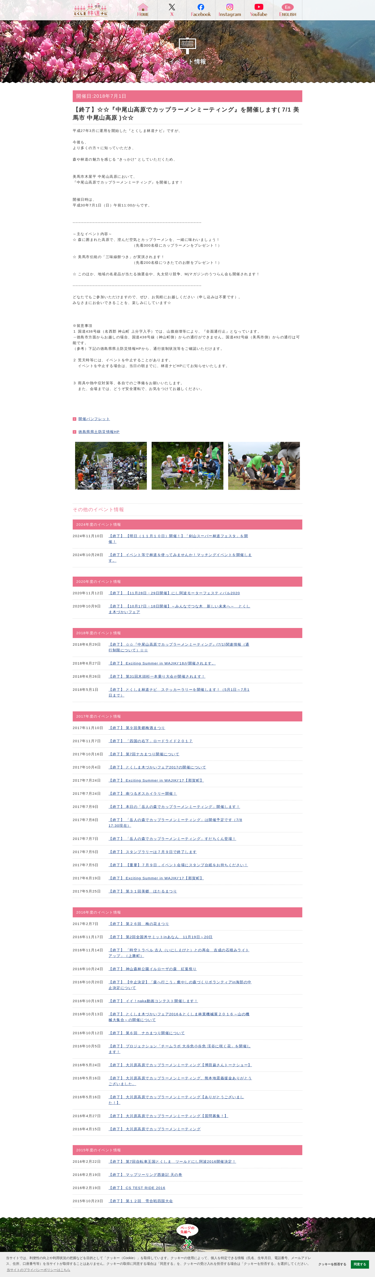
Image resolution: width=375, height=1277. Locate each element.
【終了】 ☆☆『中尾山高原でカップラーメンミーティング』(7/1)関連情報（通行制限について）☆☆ (179, 647)
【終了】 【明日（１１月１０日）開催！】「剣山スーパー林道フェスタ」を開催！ (178, 539)
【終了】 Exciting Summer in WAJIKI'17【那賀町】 (156, 780)
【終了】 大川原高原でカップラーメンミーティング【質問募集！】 (168, 1116)
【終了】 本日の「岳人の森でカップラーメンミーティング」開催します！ (174, 807)
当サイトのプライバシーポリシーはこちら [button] (38, 1270)
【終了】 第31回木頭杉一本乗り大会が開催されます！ (157, 676)
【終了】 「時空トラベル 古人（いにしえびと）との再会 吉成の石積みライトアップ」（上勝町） (179, 953)
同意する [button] (360, 1264)
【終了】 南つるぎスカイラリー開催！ (143, 793)
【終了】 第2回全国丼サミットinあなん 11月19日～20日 (161, 937)
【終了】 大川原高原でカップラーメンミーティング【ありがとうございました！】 (176, 1100)
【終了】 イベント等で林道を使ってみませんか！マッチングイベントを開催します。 (180, 558)
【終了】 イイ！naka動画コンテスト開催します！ (153, 1001)
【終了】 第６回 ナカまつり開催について (147, 1033)
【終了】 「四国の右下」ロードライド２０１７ (151, 741)
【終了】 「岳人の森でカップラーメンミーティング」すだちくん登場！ (172, 839)
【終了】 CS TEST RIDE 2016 (137, 1188)
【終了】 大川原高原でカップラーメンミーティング (155, 1129)
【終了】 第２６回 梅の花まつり (139, 924)
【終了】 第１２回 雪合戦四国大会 (141, 1201)
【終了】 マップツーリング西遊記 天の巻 (145, 1175)
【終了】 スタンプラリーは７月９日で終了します (153, 852)
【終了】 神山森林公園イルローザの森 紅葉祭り (153, 969)
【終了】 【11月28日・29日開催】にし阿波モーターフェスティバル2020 (174, 593)
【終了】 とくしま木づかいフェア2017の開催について (157, 767)
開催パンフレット (94, 419)
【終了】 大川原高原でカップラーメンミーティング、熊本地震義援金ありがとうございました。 (180, 1081)
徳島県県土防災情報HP (99, 432)
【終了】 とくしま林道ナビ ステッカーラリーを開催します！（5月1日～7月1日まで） (179, 692)
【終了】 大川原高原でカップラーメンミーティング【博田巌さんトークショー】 (180, 1065)
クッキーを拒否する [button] (332, 1264)
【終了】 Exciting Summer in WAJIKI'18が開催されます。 (162, 663)
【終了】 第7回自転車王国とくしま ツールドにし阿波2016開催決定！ (172, 1161)
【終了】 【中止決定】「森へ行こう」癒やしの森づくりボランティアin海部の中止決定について (180, 985)
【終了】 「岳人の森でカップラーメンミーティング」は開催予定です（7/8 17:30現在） (175, 823)
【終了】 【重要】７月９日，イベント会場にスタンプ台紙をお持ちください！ (178, 865)
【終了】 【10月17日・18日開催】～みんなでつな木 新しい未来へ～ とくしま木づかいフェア (179, 609)
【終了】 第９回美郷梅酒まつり (137, 728)
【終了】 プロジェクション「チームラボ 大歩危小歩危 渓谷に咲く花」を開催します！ (180, 1049)
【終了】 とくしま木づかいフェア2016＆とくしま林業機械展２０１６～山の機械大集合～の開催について (179, 1017)
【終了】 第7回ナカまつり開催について (144, 754)
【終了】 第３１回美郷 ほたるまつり (143, 891)
